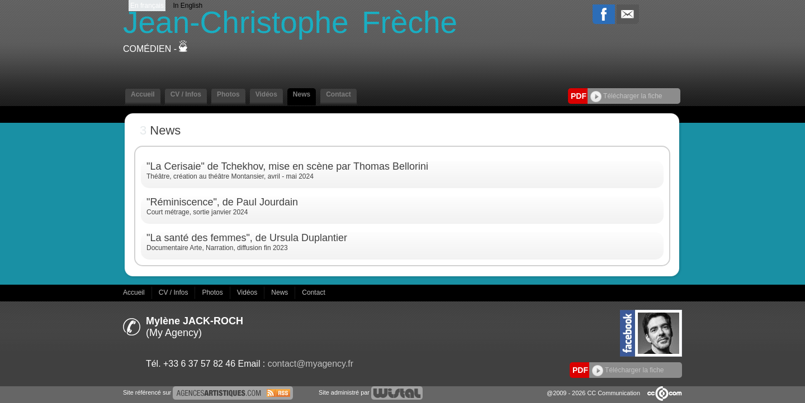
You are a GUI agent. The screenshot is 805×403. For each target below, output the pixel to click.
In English (187, 5)
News (301, 94)
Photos (228, 94)
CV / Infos (186, 94)
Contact (338, 94)
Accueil (143, 94)
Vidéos (266, 94)
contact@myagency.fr (310, 363)
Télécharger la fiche (626, 96)
